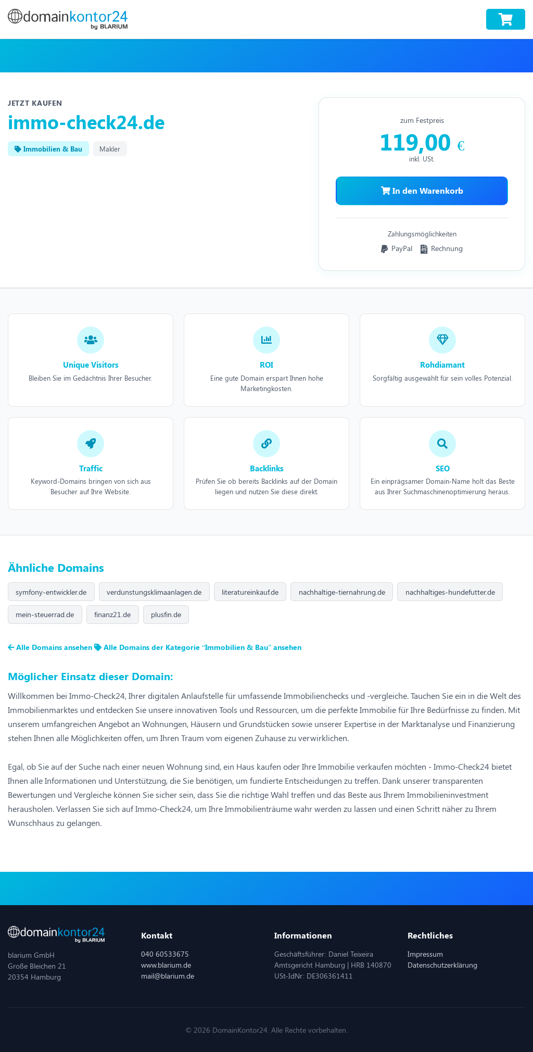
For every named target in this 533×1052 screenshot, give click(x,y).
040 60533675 (165, 954)
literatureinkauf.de (250, 592)
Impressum (425, 954)
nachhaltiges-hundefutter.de (450, 592)
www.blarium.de (166, 965)
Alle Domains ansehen (51, 647)
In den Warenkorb (422, 190)
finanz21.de (112, 614)
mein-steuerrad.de (45, 614)
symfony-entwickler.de (51, 592)
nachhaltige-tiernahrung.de (342, 592)
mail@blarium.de (167, 976)
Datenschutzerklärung (442, 965)
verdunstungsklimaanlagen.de (154, 592)
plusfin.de (166, 614)
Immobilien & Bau (48, 148)
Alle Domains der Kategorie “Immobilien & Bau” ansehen (197, 647)
